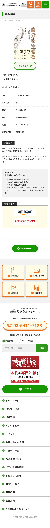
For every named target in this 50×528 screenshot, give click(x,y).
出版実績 (10, 417)
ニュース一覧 (12, 450)
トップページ (12, 400)
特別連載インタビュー (17, 459)
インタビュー (12, 425)
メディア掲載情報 (15, 467)
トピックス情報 (13, 475)
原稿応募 (10, 492)
